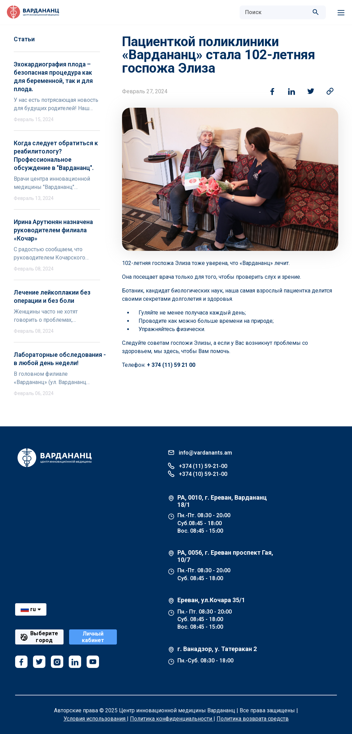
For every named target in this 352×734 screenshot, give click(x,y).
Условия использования (95, 718)
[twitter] (39, 662)
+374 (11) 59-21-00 (197, 466)
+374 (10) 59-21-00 (197, 474)
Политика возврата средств (253, 718)
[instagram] (57, 662)
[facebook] (21, 662)
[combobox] (276, 12)
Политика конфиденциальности (171, 718)
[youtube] (93, 662)
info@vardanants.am (200, 452)
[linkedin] (75, 662)
